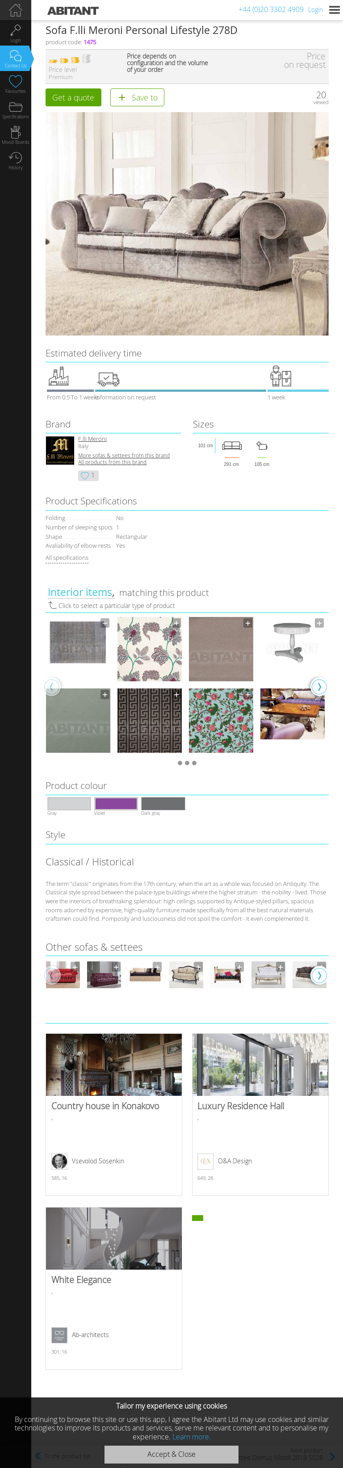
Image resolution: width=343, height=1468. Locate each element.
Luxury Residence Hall (260, 1114)
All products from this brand (112, 462)
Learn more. (191, 1437)
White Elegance (113, 1288)
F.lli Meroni (92, 439)
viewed (321, 102)
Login (315, 9)
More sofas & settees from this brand (124, 455)
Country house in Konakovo (113, 1114)
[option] (78, 686)
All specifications (67, 558)
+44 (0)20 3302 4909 (271, 9)
